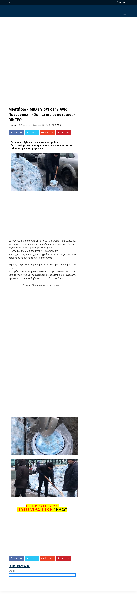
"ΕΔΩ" (60, 509)
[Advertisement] (68, 40)
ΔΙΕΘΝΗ (58, 125)
